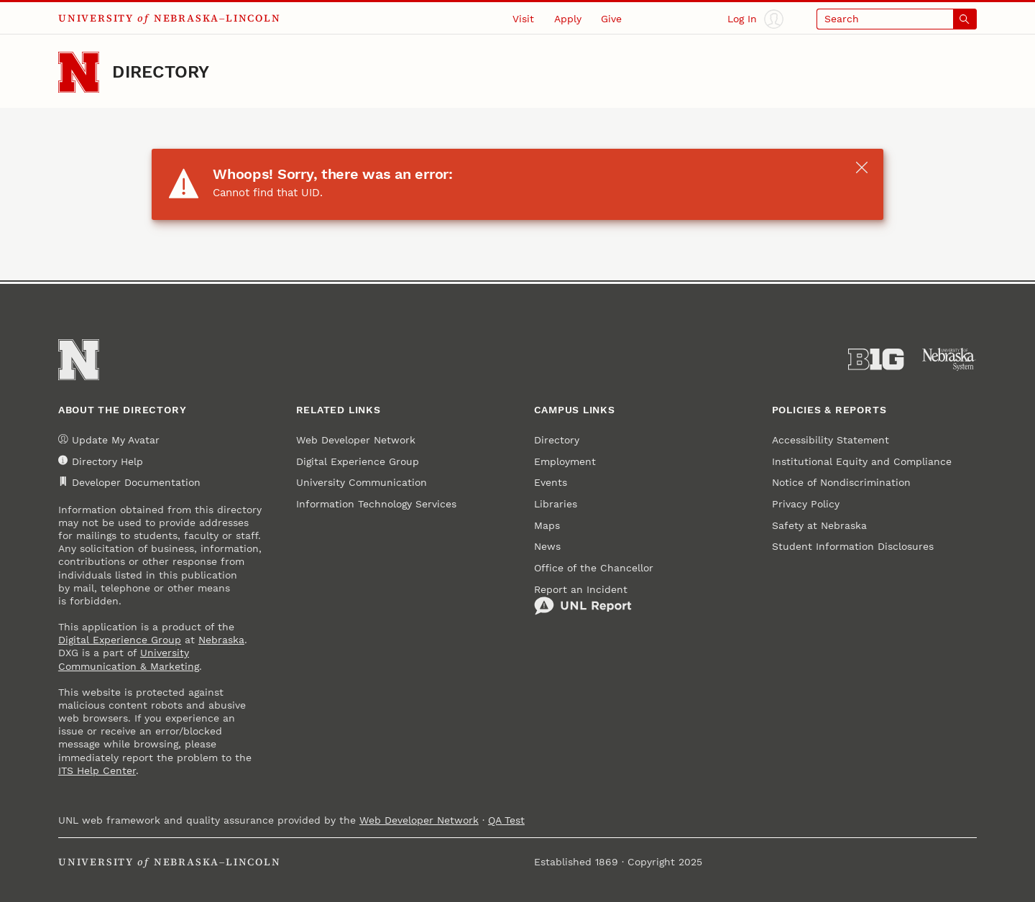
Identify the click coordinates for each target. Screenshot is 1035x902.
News (547, 546)
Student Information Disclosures (853, 546)
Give (611, 18)
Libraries (555, 504)
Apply (567, 18)
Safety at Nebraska (819, 525)
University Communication (361, 482)
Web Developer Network (355, 440)
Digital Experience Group (119, 639)
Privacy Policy (806, 504)
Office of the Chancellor (593, 568)
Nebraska (221, 639)
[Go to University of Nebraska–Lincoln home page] (78, 72)
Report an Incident (583, 600)
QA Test (506, 820)
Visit (523, 18)
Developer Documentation (129, 483)
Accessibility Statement (830, 440)
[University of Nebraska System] (949, 359)
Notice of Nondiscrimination (841, 482)
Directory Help (100, 461)
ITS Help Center (97, 770)
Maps (547, 525)
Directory (160, 72)
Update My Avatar (109, 440)
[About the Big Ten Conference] (875, 359)
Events (550, 482)
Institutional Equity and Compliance (862, 461)
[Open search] (896, 19)
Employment (565, 461)
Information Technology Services (376, 504)
